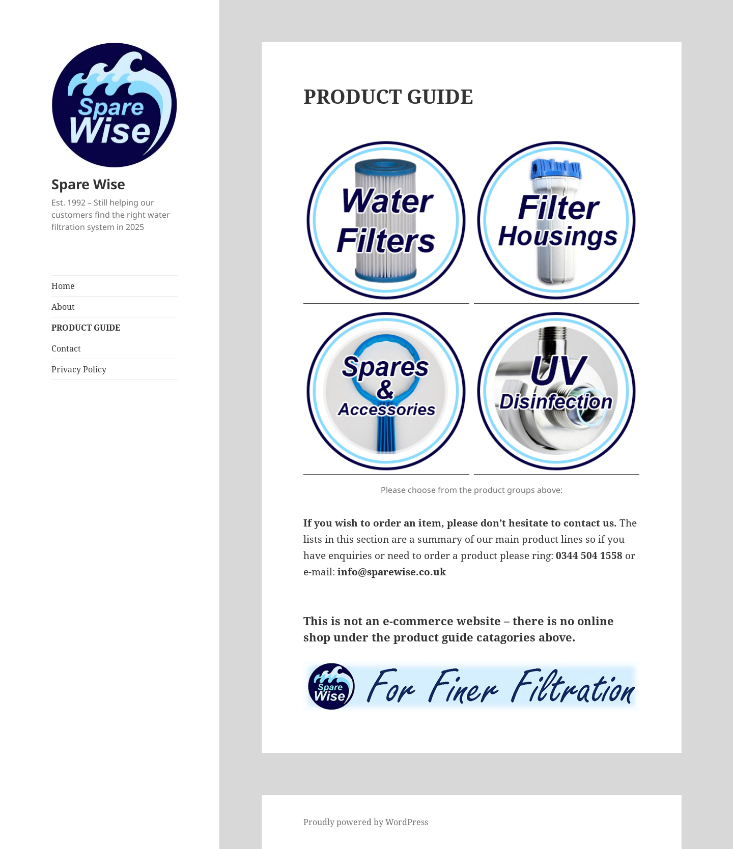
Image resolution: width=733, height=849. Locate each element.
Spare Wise (88, 183)
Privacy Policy (78, 369)
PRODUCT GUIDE (85, 327)
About (63, 306)
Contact (66, 348)
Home (63, 285)
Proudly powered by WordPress (365, 822)
